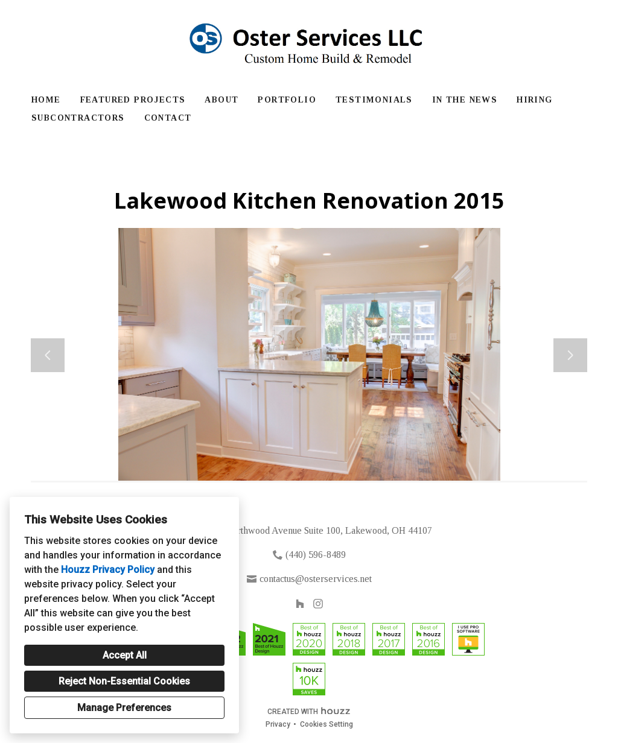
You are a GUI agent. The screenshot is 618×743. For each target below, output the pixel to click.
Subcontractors (78, 117)
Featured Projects (133, 99)
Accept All (125, 655)
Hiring (534, 99)
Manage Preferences (124, 707)
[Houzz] (299, 604)
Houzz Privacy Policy (107, 569)
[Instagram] (318, 604)
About (221, 99)
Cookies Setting (326, 724)
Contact (168, 117)
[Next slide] (570, 355)
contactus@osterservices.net (316, 579)
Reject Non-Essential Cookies (124, 681)
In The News (464, 99)
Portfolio (287, 99)
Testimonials (374, 99)
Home (46, 99)
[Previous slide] (48, 355)
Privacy (278, 724)
